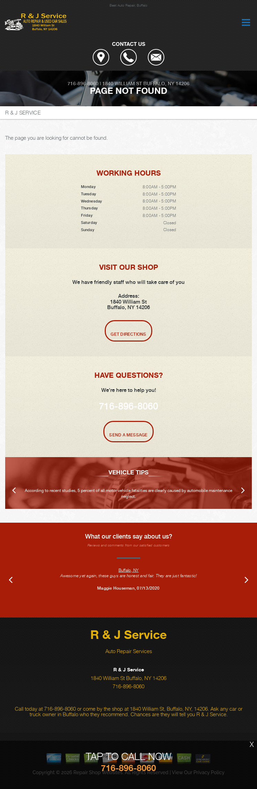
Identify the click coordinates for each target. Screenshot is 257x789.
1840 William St (122, 83)
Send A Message (128, 435)
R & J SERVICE (23, 112)
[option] (128, 483)
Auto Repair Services (128, 651)
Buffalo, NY (129, 570)
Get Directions (128, 334)
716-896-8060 (83, 83)
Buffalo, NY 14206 (166, 83)
